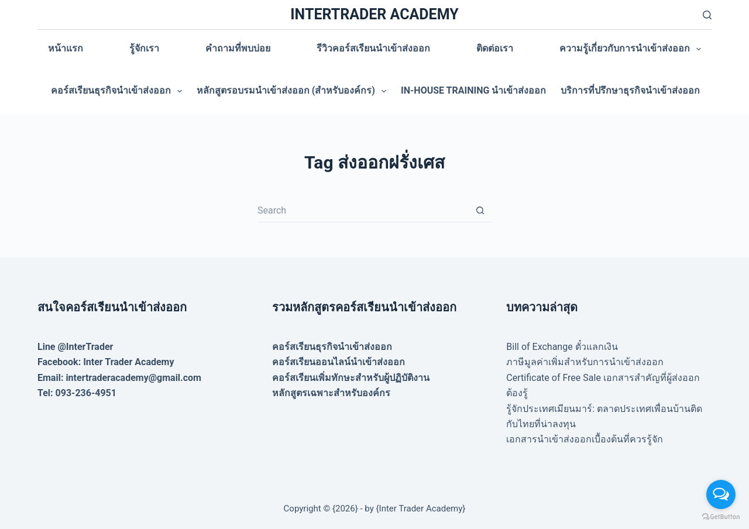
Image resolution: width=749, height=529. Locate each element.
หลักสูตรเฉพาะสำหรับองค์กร (331, 393)
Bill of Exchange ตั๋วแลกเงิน (561, 346)
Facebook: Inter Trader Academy (105, 361)
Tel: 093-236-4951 (76, 393)
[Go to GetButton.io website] (721, 517)
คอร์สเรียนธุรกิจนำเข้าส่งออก (119, 91)
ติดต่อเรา (494, 48)
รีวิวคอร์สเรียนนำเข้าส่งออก (373, 48)
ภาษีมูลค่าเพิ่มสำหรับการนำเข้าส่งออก (585, 361)
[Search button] (480, 210)
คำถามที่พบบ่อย (237, 48)
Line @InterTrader (75, 346)
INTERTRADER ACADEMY (374, 14)
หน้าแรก (65, 48)
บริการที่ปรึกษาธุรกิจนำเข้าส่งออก (630, 90)
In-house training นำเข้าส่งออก (473, 90)
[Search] (707, 15)
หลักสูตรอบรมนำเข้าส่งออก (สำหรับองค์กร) (294, 91)
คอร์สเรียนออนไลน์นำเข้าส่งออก (338, 361)
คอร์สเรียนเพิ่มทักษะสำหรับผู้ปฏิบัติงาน (351, 377)
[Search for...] (362, 210)
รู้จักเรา (144, 48)
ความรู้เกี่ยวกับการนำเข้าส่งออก (632, 49)
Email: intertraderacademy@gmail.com (119, 377)
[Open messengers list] (721, 494)
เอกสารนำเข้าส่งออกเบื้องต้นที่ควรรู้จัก (584, 439)
